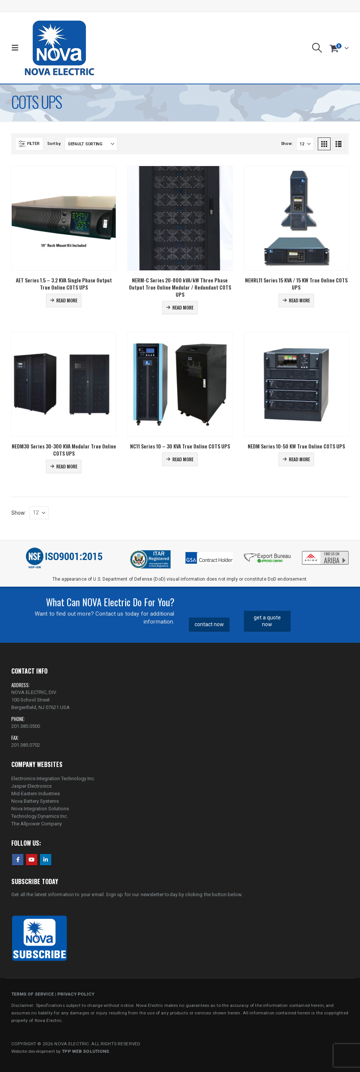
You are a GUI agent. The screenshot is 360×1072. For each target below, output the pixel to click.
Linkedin (45, 859)
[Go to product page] (64, 218)
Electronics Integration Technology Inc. (53, 778)
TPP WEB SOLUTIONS (85, 1051)
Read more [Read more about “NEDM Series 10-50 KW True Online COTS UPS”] (299, 459)
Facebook (17, 859)
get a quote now (267, 621)
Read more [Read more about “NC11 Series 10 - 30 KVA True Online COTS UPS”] (182, 459)
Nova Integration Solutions (40, 808)
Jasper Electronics (31, 786)
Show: (287, 143)
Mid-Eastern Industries (35, 793)
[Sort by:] (91, 144)
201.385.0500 (25, 726)
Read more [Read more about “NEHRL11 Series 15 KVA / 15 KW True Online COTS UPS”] (299, 300)
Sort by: (54, 143)
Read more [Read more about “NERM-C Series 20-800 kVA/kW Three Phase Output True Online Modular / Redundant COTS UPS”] (182, 307)
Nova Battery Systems (35, 801)
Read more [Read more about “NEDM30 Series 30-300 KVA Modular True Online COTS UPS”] (66, 466)
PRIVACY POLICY (75, 994)
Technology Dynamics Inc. (39, 816)
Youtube (31, 859)
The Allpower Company (36, 823)
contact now (209, 624)
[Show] (305, 144)
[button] (16, 47)
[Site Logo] (59, 48)
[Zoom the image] (325, 552)
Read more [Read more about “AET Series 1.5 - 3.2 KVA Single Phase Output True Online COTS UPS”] (66, 300)
